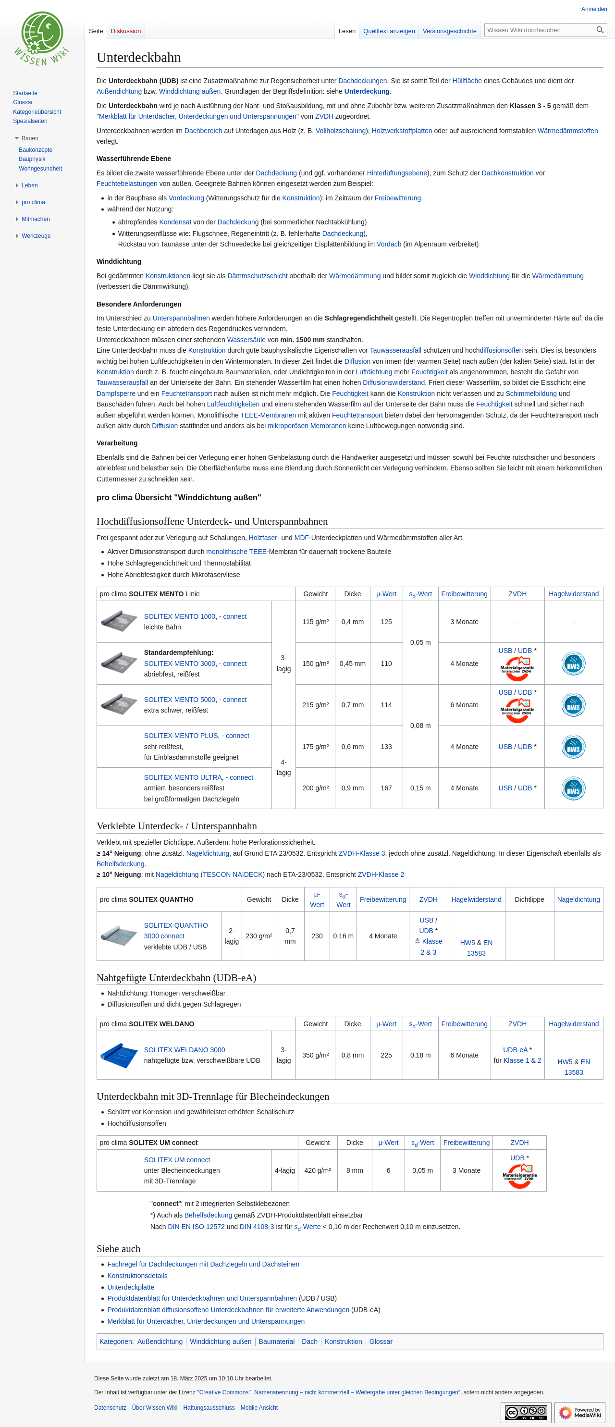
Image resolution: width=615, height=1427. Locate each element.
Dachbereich (203, 131)
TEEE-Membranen (268, 415)
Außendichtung (119, 91)
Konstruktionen (168, 276)
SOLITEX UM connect (177, 1160)
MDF (302, 537)
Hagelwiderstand (574, 594)
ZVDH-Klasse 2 (381, 874)
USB (506, 650)
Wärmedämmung (355, 276)
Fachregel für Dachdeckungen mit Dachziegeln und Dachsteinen (203, 1264)
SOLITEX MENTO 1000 (179, 616)
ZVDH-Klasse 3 (362, 853)
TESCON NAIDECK (232, 874)
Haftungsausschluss (208, 1407)
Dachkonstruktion (508, 173)
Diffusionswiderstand (394, 382)
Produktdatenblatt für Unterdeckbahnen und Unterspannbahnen (202, 1298)
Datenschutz (110, 1407)
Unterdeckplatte (130, 1287)
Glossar (381, 1341)
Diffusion (357, 361)
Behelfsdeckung (121, 864)
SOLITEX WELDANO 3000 (184, 1050)
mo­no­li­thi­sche (226, 551)
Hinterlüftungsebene (397, 173)
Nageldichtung (208, 853)
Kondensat (175, 222)
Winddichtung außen (190, 91)
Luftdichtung (374, 372)
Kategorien (115, 1341)
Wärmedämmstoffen (568, 131)
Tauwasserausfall (395, 350)
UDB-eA (515, 1050)
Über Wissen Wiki (155, 1407)
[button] (30, 138)
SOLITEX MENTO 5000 (179, 699)
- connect (233, 616)
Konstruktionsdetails (137, 1275)
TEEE (258, 551)
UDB (525, 650)
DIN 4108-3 (257, 1226)
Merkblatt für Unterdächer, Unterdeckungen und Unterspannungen (197, 116)
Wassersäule (246, 340)
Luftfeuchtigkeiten (233, 404)
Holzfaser (263, 537)
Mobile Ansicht (259, 1407)
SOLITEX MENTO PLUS (181, 735)
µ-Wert (386, 594)
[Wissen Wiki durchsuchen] (545, 30)
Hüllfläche (467, 81)
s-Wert (420, 594)
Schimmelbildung (531, 393)
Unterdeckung (367, 91)
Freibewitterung (398, 198)
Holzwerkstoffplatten (402, 131)
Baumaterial (277, 1341)
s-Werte (308, 1226)
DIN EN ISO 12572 (196, 1226)
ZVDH (324, 116)
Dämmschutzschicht (257, 276)
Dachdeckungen (362, 81)
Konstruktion (301, 198)
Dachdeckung (276, 173)
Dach (310, 1341)
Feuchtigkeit (429, 372)
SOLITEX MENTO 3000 (179, 663)
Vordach (389, 244)
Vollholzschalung (341, 131)
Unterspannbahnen (181, 318)
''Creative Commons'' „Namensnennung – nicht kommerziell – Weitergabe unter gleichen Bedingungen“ (328, 1392)
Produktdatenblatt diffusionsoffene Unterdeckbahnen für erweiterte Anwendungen (228, 1310)
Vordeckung (186, 198)
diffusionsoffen (501, 350)
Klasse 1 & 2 (522, 1060)
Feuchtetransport (186, 393)
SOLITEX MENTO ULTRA (183, 777)
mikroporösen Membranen (307, 426)
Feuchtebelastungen (127, 183)
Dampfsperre (116, 393)
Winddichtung (489, 276)
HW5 (467, 943)
